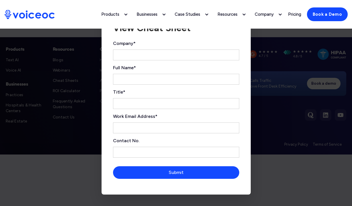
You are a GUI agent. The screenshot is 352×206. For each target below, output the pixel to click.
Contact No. (126, 140)
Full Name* (124, 67)
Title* (119, 92)
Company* (124, 43)
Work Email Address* (135, 116)
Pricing (294, 14)
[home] (29, 14)
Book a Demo (327, 14)
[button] (113, 14)
